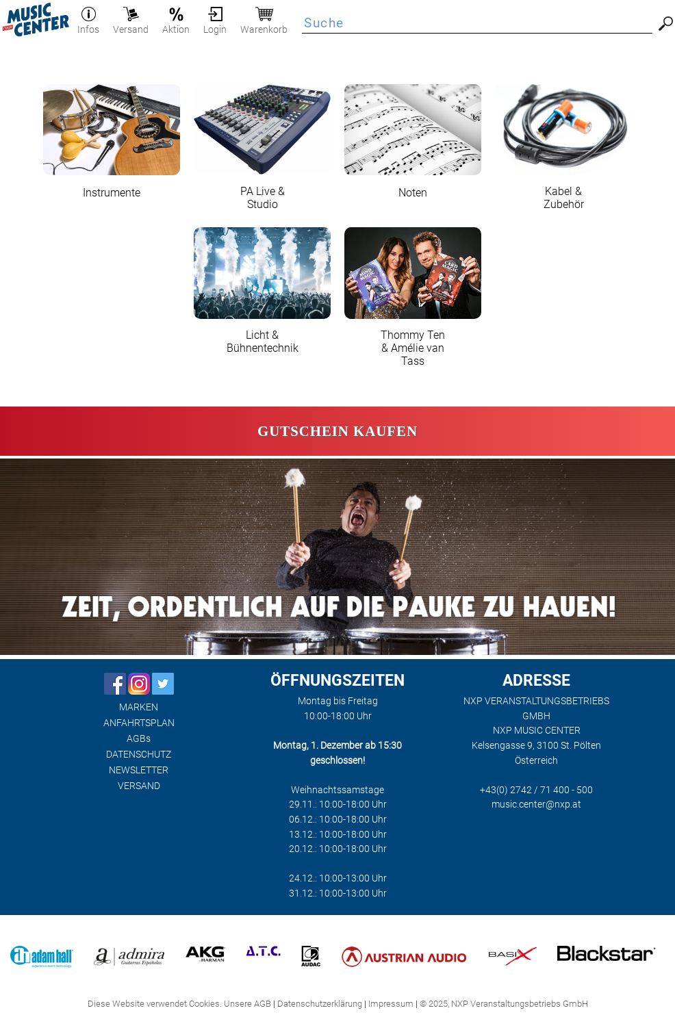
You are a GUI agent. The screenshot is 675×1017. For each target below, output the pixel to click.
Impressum (390, 1004)
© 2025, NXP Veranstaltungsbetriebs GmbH (504, 1004)
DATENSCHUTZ (138, 754)
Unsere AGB (247, 1004)
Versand (131, 24)
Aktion (176, 24)
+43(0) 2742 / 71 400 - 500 (536, 790)
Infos (88, 24)
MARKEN (138, 707)
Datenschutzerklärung (319, 1004)
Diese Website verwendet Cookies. (155, 1004)
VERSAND (139, 786)
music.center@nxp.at (536, 804)
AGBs (139, 739)
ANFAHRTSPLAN (139, 723)
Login (215, 24)
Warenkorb (264, 24)
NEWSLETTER (138, 770)
